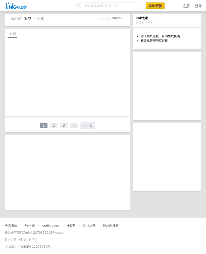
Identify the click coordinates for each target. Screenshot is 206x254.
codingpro (50, 225)
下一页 (87, 125)
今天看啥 (11, 225)
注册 (186, 6)
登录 (198, 6)
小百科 (71, 225)
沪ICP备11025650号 (35, 246)
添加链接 (155, 6)
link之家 (14, 18)
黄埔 (40, 18)
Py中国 (30, 225)
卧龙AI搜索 (111, 225)
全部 (12, 33)
